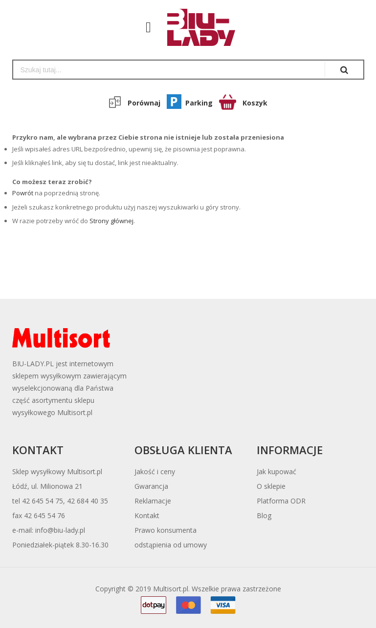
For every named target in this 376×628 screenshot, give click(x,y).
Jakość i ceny (154, 471)
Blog (264, 515)
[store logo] (196, 27)
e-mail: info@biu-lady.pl (48, 530)
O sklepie (271, 486)
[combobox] (169, 70)
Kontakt (146, 515)
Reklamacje (152, 500)
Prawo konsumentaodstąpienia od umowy (170, 537)
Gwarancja (151, 486)
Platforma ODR (281, 500)
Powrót (22, 192)
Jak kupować (276, 471)
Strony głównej (111, 220)
